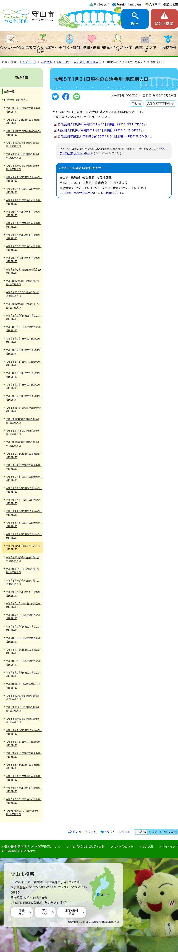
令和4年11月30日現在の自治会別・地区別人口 (22, 571)
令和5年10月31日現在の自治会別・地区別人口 (22, 444)
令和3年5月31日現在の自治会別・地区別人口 (23, 778)
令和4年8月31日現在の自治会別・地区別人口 (23, 605)
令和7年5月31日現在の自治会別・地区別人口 (23, 225)
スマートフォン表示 (164, 831)
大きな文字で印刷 (158, 103)
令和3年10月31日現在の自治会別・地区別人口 (22, 720)
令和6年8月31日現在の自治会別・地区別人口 (23, 329)
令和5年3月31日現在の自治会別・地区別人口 (23, 524)
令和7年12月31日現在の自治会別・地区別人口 (22, 144)
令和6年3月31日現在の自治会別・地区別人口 (23, 386)
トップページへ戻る (117, 831)
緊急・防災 (164, 24)
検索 (135, 24)
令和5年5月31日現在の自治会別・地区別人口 (23, 502)
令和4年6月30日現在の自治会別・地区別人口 (24, 628)
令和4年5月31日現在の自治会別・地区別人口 (23, 640)
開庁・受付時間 (71, 912)
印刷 (134, 103)
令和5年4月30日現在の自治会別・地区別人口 (24, 513)
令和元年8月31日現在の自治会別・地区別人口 (22, 812)
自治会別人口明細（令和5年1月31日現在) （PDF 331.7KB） (102, 124)
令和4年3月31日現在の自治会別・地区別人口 (23, 663)
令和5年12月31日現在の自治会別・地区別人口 (22, 421)
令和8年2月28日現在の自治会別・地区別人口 (24, 121)
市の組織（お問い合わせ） (20, 851)
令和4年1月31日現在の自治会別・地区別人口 (23, 686)
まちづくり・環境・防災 (41, 49)
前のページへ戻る (84, 831)
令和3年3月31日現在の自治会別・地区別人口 (23, 801)
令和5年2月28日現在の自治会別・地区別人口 (24, 536)
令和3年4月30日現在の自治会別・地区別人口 (24, 789)
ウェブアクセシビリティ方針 (87, 846)
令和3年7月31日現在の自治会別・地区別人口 (23, 755)
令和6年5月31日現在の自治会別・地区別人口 (23, 363)
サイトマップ (101, 4)
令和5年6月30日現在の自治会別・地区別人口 (24, 490)
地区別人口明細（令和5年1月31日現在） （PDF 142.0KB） (100, 130)
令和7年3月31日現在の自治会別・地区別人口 (23, 248)
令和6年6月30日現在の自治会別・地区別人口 (24, 352)
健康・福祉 (92, 47)
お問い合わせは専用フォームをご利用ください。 (95, 193)
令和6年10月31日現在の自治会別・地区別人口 (22, 306)
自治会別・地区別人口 (87, 62)
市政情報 (168, 47)
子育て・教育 (69, 47)
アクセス (45, 912)
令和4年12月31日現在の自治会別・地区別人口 (22, 559)
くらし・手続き (12, 47)
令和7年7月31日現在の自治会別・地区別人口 (23, 202)
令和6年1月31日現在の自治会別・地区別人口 (23, 409)
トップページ (28, 62)
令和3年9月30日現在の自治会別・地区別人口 (24, 732)
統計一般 (63, 62)
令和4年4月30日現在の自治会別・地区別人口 (24, 651)
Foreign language (129, 4)
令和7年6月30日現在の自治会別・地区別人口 (24, 214)
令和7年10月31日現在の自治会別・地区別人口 (22, 167)
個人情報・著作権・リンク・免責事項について (32, 846)
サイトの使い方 (123, 846)
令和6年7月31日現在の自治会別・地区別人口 (23, 340)
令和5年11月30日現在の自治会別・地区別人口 (22, 432)
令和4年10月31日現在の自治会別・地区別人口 (22, 582)
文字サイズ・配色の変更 (163, 4)
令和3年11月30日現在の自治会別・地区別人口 (22, 709)
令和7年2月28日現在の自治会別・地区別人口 (24, 260)
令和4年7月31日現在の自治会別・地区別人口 (23, 617)
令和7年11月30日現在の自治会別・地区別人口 (22, 156)
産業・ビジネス (146, 49)
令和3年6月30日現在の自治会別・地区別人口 (24, 766)
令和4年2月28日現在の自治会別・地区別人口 (24, 674)
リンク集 (148, 846)
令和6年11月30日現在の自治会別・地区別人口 (22, 294)
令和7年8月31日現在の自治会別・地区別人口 (23, 190)
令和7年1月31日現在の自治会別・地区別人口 (23, 271)
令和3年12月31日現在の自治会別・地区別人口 (22, 697)
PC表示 (140, 831)
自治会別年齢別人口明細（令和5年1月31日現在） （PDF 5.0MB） (105, 136)
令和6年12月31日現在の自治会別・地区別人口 (22, 283)
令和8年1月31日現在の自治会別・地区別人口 (23, 133)
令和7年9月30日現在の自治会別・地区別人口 (24, 179)
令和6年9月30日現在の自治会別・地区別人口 (24, 317)
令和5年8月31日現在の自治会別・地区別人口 (23, 467)
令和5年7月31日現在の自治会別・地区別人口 (23, 478)
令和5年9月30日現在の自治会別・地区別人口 (24, 455)
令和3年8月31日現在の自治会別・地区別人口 (23, 743)
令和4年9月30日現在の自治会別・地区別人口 (24, 594)
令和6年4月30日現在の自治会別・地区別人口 (24, 375)
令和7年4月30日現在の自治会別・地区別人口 (24, 236)
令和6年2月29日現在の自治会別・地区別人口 (24, 398)
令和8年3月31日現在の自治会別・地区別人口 (23, 110)
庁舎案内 (22, 912)
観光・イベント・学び (117, 49)
